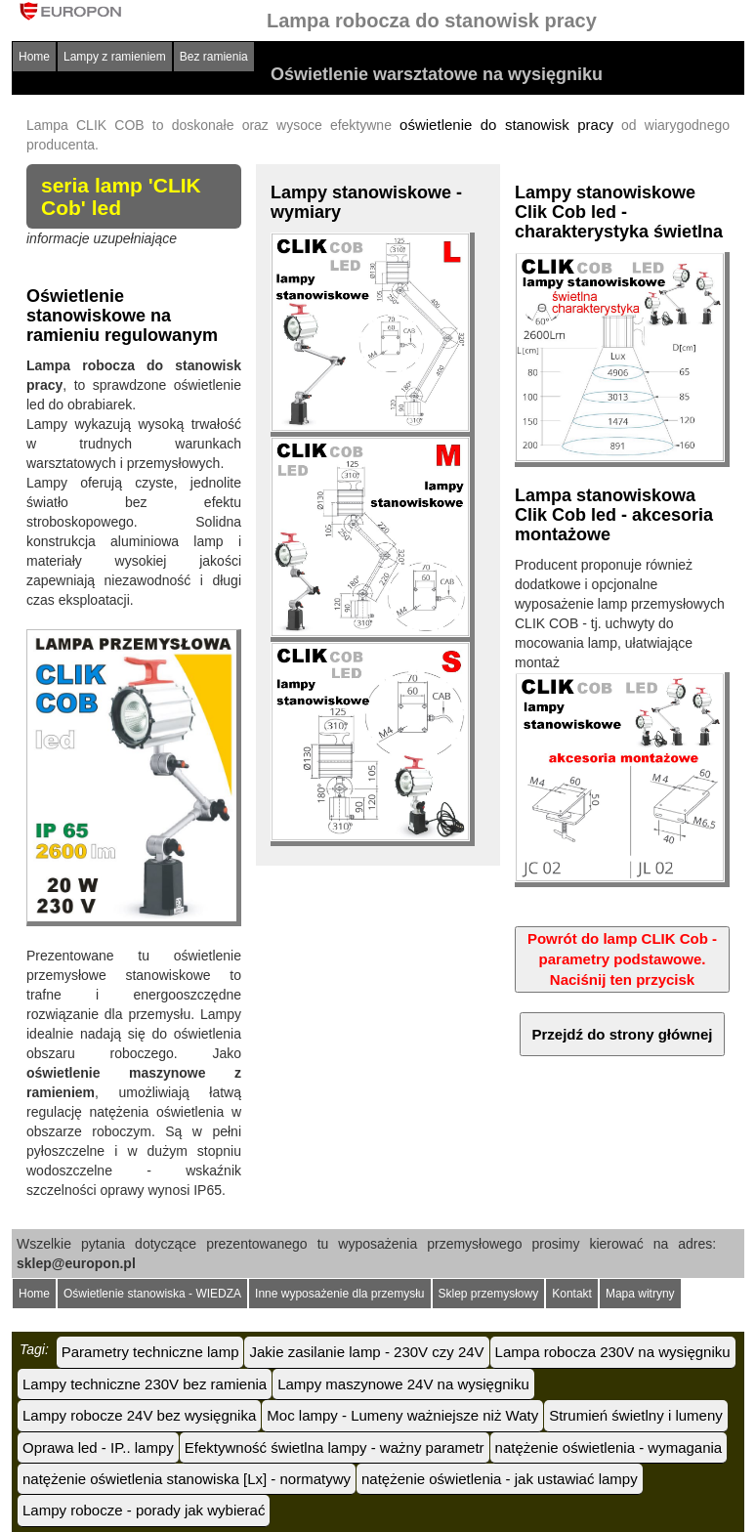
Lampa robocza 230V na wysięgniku (613, 1351)
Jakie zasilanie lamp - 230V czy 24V (366, 1351)
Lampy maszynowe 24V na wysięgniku (403, 1384)
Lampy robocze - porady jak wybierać (143, 1510)
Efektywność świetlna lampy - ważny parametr (334, 1447)
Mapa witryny (640, 1293)
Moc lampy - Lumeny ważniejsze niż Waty (402, 1415)
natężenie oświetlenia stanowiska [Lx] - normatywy (186, 1478)
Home (34, 57)
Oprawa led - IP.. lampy (98, 1447)
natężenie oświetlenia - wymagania (609, 1447)
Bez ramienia (214, 57)
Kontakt (572, 1293)
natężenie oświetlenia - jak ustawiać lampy (499, 1478)
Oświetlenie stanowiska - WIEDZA (152, 1293)
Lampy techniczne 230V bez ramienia (144, 1384)
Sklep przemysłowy (489, 1293)
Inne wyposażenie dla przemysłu (339, 1293)
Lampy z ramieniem (114, 57)
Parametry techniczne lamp (150, 1351)
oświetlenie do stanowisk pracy (506, 124)
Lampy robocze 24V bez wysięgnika (139, 1415)
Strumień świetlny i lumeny (636, 1415)
